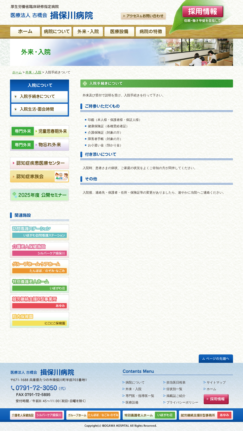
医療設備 (132, 402)
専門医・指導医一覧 (140, 396)
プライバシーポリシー (182, 402)
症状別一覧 (174, 389)
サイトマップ (216, 382)
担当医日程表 (176, 382)
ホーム (17, 72)
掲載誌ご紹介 (176, 396)
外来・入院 (33, 72)
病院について (135, 382)
